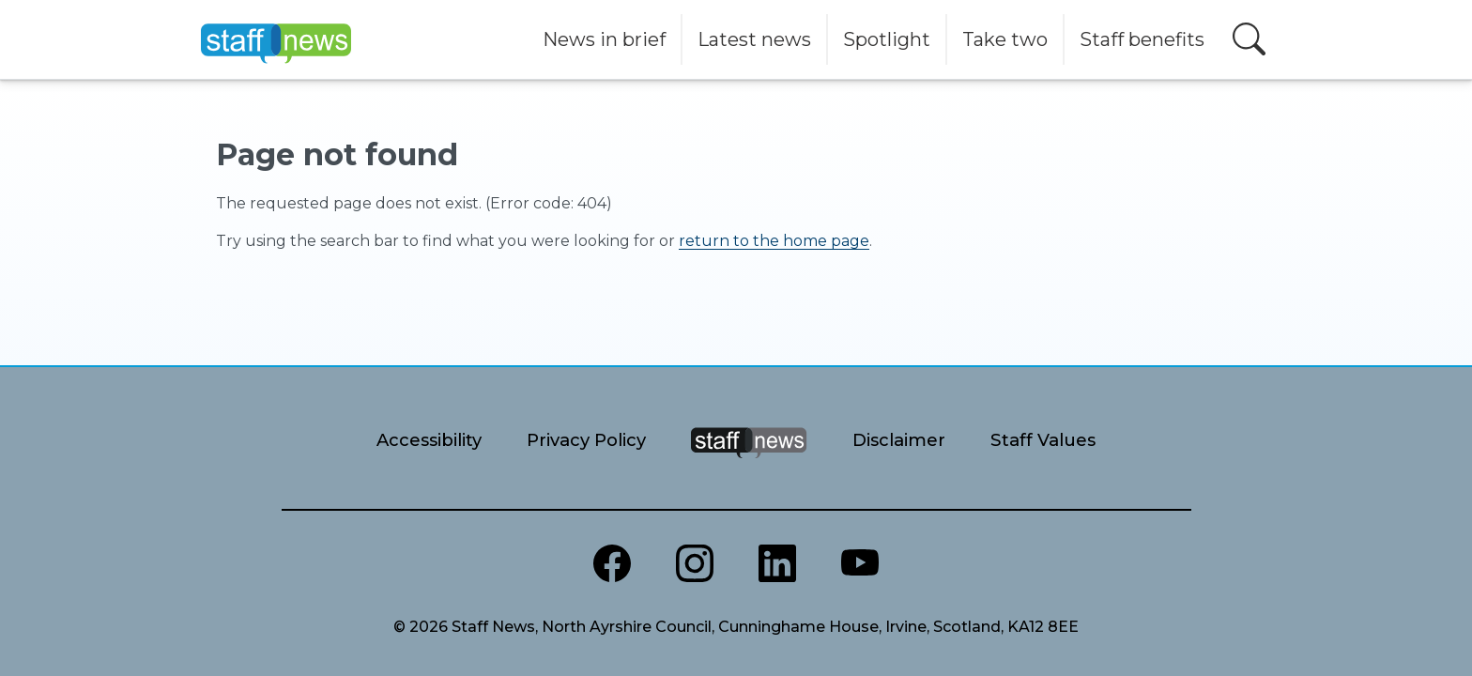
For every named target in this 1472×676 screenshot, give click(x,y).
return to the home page (774, 241)
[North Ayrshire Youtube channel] (860, 563)
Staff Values (1043, 440)
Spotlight (886, 39)
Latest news (754, 39)
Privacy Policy (586, 440)
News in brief (604, 39)
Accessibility (429, 440)
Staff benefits (1142, 39)
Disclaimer (898, 440)
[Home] (276, 39)
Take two (1005, 39)
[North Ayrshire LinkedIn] (777, 563)
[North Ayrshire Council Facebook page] (612, 563)
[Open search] (1249, 39)
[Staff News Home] (748, 466)
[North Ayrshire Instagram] (694, 563)
